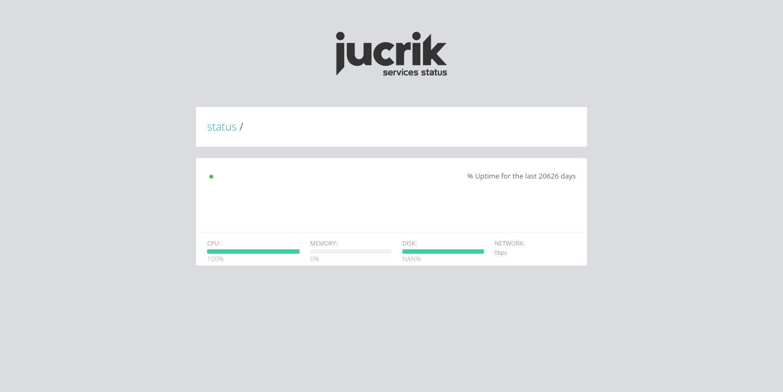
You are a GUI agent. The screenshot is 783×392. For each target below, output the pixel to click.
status (222, 126)
